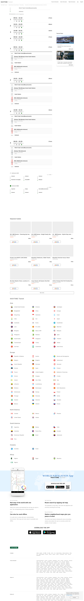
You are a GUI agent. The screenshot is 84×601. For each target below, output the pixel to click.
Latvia (67, 567)
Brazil (37, 572)
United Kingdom (60, 566)
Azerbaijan (50, 560)
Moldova (70, 567)
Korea (52, 561)
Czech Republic (67, 565)
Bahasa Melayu (59, 553)
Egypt (57, 572)
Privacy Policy (69, 595)
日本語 (37, 553)
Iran (42, 561)
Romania (65, 568)
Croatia (45, 567)
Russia (56, 586)
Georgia (62, 560)
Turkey (47, 564)
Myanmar (67, 561)
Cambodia (49, 561)
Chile (51, 571)
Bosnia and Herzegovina (47, 565)
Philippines (51, 579)
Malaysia (46, 579)
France (55, 566)
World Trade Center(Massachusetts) (28, 8)
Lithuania (58, 567)
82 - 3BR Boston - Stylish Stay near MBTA (63, 234)
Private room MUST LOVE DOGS (18, 257)
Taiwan (50, 564)
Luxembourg (63, 567)
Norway (54, 568)
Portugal (61, 568)
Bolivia (48, 571)
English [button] (81, 1)
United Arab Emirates (40, 560)
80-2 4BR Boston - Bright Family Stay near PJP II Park (46, 234)
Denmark (42, 566)
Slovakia (45, 586)
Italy (55, 567)
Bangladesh (55, 560)
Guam (51, 572)
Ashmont (21, 11)
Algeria (54, 572)
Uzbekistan (58, 564)
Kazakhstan (56, 561)
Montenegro (38, 568)
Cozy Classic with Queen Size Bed (41, 281)
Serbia (69, 568)
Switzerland (62, 565)
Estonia (45, 566)
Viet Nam (53, 564)
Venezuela (41, 572)
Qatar (59, 579)
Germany (38, 566)
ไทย (55, 553)
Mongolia (38, 579)
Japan (45, 561)
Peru (44, 572)
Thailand (37, 564)
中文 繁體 (44, 553)
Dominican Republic (69, 571)
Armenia (46, 560)
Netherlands (50, 568)
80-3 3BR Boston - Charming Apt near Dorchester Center (25, 234)
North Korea (63, 564)
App (78, 1)
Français (46, 554)
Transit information (55, 1)
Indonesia (70, 560)
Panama (66, 586)
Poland (58, 568)
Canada (59, 586)
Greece (37, 567)
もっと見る (49, 174)
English (41, 553)
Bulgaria (57, 565)
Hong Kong (66, 560)
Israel (37, 561)
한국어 (52, 553)
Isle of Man (52, 567)
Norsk (66, 554)
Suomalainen (62, 554)
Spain (49, 566)
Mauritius (60, 572)
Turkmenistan (42, 564)
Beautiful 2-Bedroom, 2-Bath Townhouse (42, 257)
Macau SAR (42, 579)
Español (54, 554)
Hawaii (41, 571)
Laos (60, 561)
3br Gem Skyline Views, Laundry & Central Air (22, 281)
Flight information (72, 1)
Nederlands (38, 555)
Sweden (37, 586)
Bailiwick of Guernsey (67, 566)
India (40, 561)
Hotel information (63, 1)
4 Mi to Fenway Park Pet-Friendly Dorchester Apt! (66, 281)
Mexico (63, 586)
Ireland (48, 567)
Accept (74, 597)
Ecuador (63, 571)
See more (42, 292)
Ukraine (52, 586)
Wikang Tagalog (41, 554)
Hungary (41, 567)
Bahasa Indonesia (66, 553)
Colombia (54, 571)
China (59, 560)
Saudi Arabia (63, 579)
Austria (41, 565)
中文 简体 (48, 553)
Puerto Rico (59, 571)
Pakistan (55, 579)
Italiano (57, 554)
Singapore (67, 579)
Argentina (44, 571)
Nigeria (64, 572)
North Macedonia (44, 568)
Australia (47, 572)
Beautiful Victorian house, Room (61, 257)
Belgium (53, 565)
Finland (52, 566)
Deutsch (50, 554)
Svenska (69, 554)
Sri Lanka (63, 561)
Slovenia (41, 586)
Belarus (49, 586)
